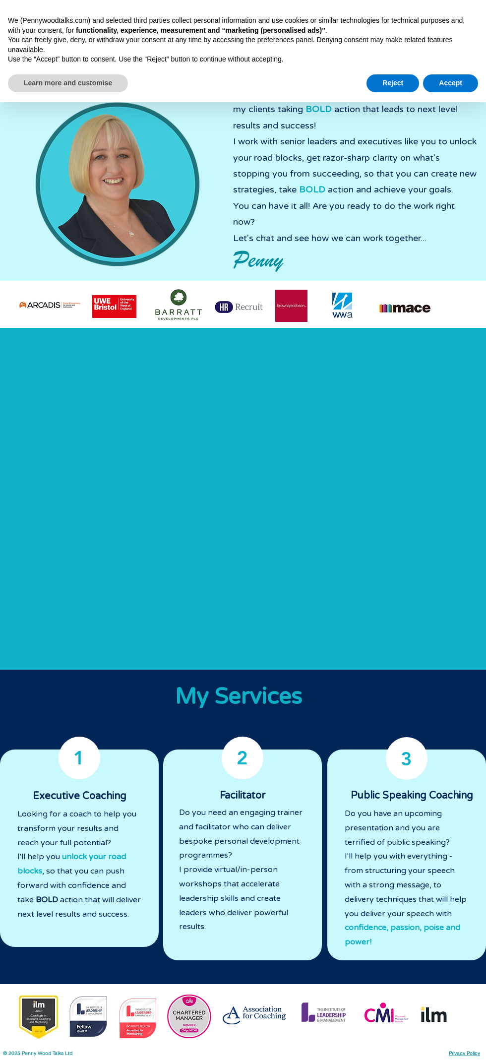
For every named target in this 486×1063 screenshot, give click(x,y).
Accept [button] (450, 1044)
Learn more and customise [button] (68, 1044)
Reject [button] (392, 1044)
